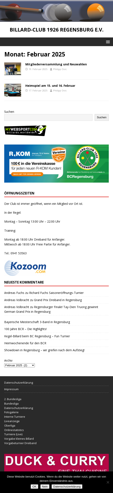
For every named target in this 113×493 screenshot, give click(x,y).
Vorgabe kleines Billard (19, 439)
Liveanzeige (12, 421)
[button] (107, 42)
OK (34, 486)
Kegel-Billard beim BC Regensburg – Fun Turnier (37, 336)
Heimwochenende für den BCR (25, 343)
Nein (45, 486)
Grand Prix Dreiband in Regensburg (58, 300)
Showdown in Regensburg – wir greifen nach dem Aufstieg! (44, 350)
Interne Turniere (14, 417)
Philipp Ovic (60, 69)
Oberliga (9, 425)
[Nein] (108, 482)
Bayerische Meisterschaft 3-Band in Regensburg (37, 322)
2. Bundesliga (12, 399)
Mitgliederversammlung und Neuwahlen (56, 64)
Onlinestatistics (14, 430)
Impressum (11, 389)
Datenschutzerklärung (18, 382)
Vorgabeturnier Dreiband (20, 443)
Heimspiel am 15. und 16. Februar (50, 86)
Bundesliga (11, 403)
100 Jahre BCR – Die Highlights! (25, 329)
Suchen (9, 112)
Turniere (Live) (13, 434)
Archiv (8, 360)
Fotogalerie (11, 412)
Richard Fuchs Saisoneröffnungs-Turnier (56, 293)
